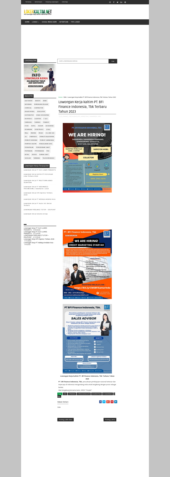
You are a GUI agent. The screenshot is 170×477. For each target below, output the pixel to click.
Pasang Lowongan (52, 2)
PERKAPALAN (29, 148)
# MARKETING (96, 396)
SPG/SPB (138, 230)
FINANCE (46, 122)
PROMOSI (130, 212)
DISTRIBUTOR (29, 115)
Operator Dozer (121, 209)
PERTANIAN (28, 151)
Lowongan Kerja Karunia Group (36, 214)
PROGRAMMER (119, 212)
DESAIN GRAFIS (136, 183)
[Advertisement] (85, 42)
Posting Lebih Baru (65, 422)
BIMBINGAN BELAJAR (41, 105)
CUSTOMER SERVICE (121, 183)
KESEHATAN (50, 126)
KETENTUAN (63, 22)
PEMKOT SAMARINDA (47, 140)
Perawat (118, 219)
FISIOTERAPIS (128, 191)
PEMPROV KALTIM (31, 144)
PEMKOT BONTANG (31, 140)
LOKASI (35, 22)
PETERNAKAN (39, 151)
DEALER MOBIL (30, 112)
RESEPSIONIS (133, 223)
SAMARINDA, (93, 119)
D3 (117, 134)
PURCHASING (133, 216)
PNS (48, 151)
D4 (117, 138)
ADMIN (117, 176)
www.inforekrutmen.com (122, 254)
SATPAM (124, 227)
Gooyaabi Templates (62, 474)
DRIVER (136, 187)
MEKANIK (128, 201)
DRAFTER (128, 187)
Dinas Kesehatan (43, 115)
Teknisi (138, 237)
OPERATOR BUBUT (131, 205)
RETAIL (27, 155)
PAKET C (119, 146)
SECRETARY (133, 227)
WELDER (125, 241)
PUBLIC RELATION (121, 216)
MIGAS (41, 133)
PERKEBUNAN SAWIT (43, 148)
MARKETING (119, 201)
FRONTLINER (119, 194)
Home (27, 22)
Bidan (134, 180)
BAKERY (37, 101)
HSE (139, 194)
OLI (26, 137)
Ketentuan (38, 2)
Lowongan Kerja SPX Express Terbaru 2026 (39, 239)
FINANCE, (66, 119)
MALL (26, 133)
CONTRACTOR (38, 108)
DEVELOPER (41, 112)
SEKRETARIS (128, 230)
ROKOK (34, 155)
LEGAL (48, 130)
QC (125, 219)
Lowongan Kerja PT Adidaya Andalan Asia (40, 199)
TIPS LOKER (75, 22)
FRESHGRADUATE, (75, 119)
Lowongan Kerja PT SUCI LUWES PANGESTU (40, 170)
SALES (117, 227)
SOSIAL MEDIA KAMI (49, 22)
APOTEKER (135, 176)
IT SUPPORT (119, 198)
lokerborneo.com (98, 474)
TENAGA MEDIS (120, 237)
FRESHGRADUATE (122, 142)
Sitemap (65, 2)
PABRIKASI (33, 137)
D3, (62, 119)
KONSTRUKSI (39, 130)
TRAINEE (130, 237)
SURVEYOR (125, 234)
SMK (117, 157)
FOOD (27, 126)
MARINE (33, 133)
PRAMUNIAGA (139, 209)
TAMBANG (37, 158)
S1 (117, 149)
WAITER (117, 241)
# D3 (65, 396)
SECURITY (118, 230)
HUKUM (40, 126)
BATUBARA (28, 105)
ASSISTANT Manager (122, 180)
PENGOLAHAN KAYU (45, 144)
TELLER (134, 234)
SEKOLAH (28, 158)
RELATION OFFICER (134, 219)
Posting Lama (105, 422)
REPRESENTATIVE (120, 223)
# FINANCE (72, 396)
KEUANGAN (28, 130)
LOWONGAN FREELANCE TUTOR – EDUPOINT (40, 210)
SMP (117, 161)
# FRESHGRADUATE (83, 396)
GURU (128, 194)
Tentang (28, 2)
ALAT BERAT (29, 101)
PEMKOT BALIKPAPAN (47, 137)
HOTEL (33, 126)
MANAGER (135, 198)
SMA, (99, 119)
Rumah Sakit (44, 155)
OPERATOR (118, 205)
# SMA (69, 399)
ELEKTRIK (38, 119)
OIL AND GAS (50, 133)
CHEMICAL (28, 108)
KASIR (128, 198)
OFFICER (137, 201)
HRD (133, 194)
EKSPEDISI (28, 119)
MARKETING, (85, 119)
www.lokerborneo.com (122, 253)
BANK (45, 101)
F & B (46, 119)
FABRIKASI (28, 122)
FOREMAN (139, 191)
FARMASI (38, 122)
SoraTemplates (37, 474)
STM (117, 165)
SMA (65, 97)
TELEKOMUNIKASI (48, 158)
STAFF (117, 234)
